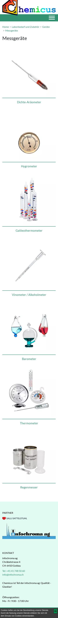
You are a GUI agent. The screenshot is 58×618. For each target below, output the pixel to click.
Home (5, 26)
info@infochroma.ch (13, 574)
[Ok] (55, 611)
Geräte (46, 26)
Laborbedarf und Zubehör (25, 26)
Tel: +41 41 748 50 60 (13, 570)
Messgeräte (11, 30)
